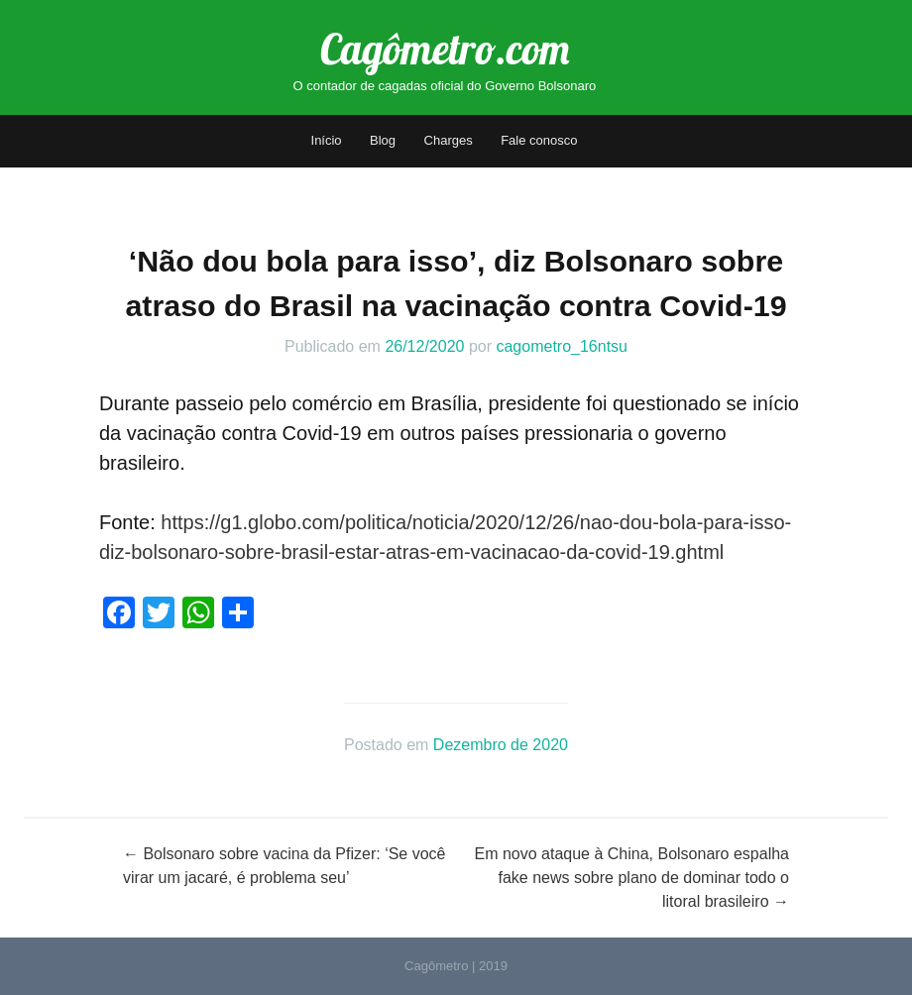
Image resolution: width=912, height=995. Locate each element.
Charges (448, 140)
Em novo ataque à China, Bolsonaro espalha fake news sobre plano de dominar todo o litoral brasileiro (631, 877)
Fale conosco (539, 140)
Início (326, 140)
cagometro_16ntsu (561, 346)
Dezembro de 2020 (500, 744)
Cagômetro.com (444, 49)
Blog (383, 140)
